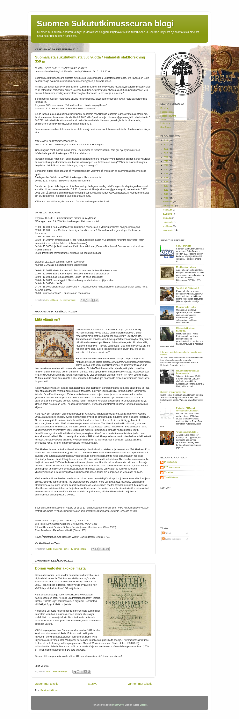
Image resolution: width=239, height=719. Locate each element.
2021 (166, 153)
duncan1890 (118, 705)
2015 (166, 177)
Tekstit (166, 533)
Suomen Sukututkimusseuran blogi (105, 23)
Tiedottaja (168, 472)
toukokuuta (168, 230)
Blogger (143, 705)
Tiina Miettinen (171, 477)
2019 (166, 161)
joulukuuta (168, 201)
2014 (166, 181)
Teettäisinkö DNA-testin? (187, 288)
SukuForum (165, 127)
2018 (166, 165)
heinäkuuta (168, 222)
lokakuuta (167, 210)
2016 (166, 173)
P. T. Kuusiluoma (172, 467)
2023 (166, 144)
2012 (166, 190)
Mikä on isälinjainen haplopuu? (185, 329)
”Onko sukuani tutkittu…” (187, 432)
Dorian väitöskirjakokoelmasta (60, 568)
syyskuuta (168, 214)
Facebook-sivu (167, 112)
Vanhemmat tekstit (139, 683)
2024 (166, 140)
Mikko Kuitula (170, 462)
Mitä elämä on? (47, 319)
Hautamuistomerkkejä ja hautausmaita (187, 372)
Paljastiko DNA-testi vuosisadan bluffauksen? (187, 409)
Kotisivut (164, 108)
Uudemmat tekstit (46, 683)
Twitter (163, 119)
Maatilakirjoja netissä (186, 267)
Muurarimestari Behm (186, 307)
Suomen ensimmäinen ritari (173, 392)
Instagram (165, 123)
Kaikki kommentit (171, 539)
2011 (166, 194)
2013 (166, 186)
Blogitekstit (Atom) (49, 690)
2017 (166, 169)
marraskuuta (169, 205)
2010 (166, 198)
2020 (166, 157)
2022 (166, 149)
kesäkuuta (168, 226)
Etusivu (93, 683)
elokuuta (167, 218)
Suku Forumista (183, 246)
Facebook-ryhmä (168, 116)
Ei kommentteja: (68, 300)
